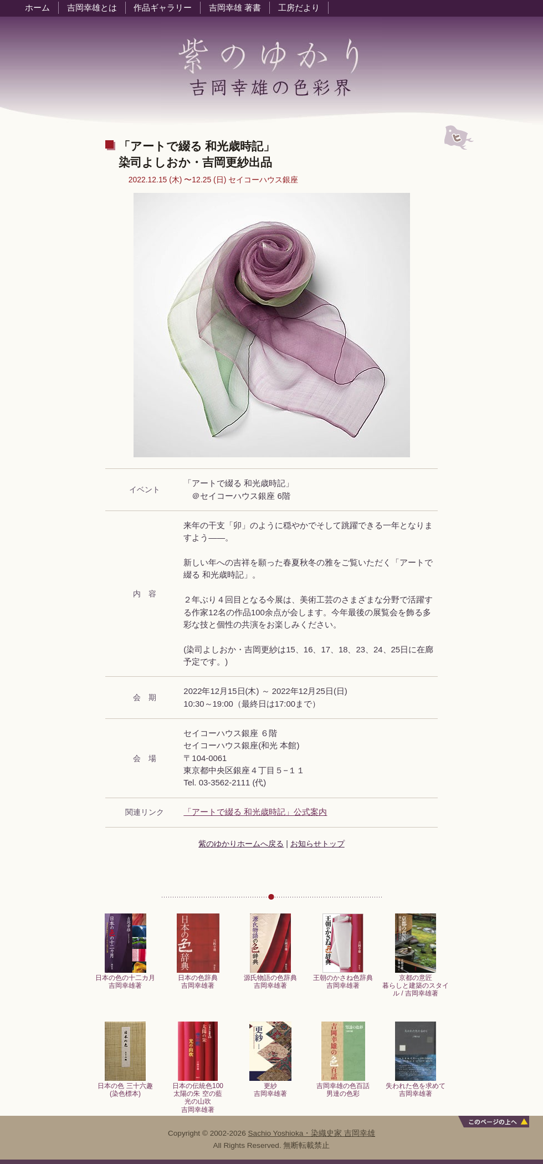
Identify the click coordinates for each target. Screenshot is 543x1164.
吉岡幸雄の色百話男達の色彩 (343, 1086)
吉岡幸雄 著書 (235, 7)
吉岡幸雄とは (92, 7)
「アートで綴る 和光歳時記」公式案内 (255, 812)
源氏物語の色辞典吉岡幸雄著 (270, 978)
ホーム (37, 7)
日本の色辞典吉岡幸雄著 (198, 978)
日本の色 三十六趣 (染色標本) (125, 1086)
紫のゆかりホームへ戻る (241, 843)
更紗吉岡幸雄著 (270, 1086)
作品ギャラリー (163, 7)
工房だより (299, 7)
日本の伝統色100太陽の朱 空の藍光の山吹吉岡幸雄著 (197, 1095)
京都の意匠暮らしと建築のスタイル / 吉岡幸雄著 (415, 983)
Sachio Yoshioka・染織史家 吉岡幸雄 (312, 1133)
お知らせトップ (317, 843)
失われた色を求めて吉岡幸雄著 (415, 1086)
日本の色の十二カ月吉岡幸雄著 (125, 978)
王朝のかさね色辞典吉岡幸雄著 (343, 978)
